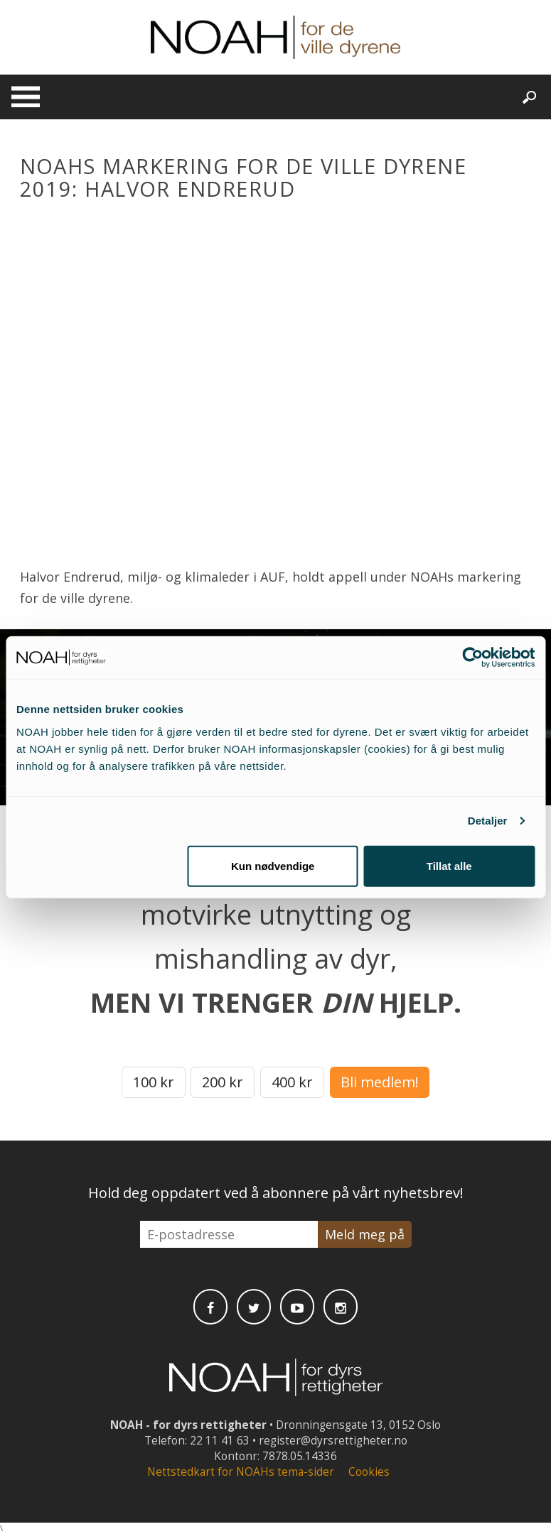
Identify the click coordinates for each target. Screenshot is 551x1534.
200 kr (222, 1082)
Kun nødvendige (273, 865)
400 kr (292, 1082)
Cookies (369, 1471)
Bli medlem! (380, 1082)
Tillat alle (449, 865)
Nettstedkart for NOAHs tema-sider (240, 1471)
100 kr (153, 1082)
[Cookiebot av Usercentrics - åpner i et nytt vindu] (472, 657)
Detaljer (488, 821)
